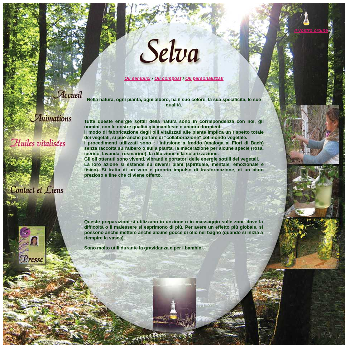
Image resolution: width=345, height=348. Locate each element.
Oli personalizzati (204, 78)
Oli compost (167, 78)
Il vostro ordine (311, 30)
